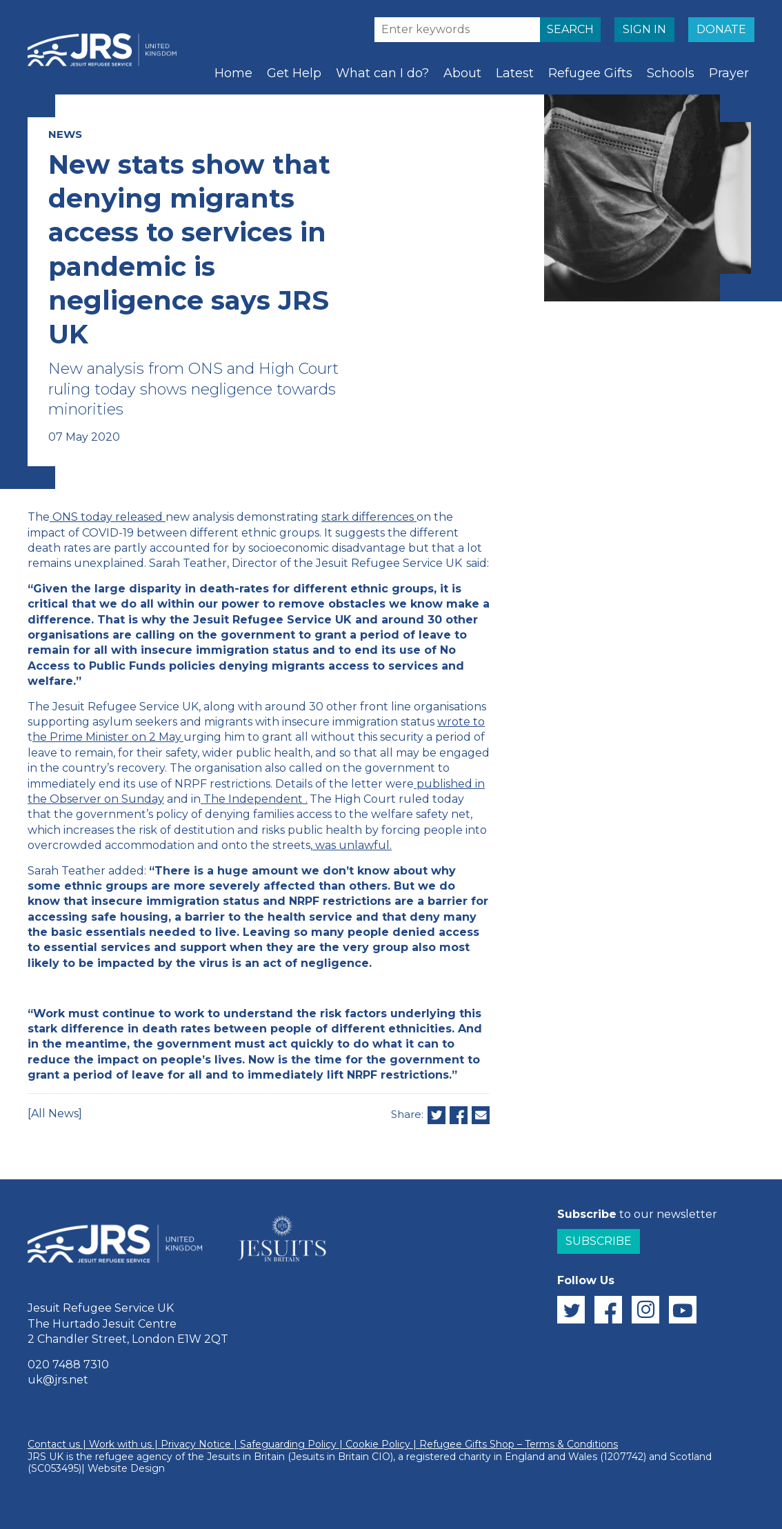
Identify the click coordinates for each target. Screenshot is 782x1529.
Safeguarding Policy (288, 1444)
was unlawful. (353, 845)
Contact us (54, 1444)
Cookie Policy (377, 1444)
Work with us (120, 1444)
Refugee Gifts (590, 73)
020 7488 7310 (68, 1364)
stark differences (367, 516)
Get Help (294, 73)
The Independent (253, 799)
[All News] (55, 1113)
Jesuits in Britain (246, 1456)
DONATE (721, 29)
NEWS (65, 134)
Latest (515, 73)
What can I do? (382, 73)
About (462, 73)
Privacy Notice (196, 1444)
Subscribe (598, 1241)
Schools (670, 73)
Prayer (729, 73)
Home (233, 73)
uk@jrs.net (58, 1379)
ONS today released (107, 516)
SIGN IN (644, 29)
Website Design (126, 1468)
